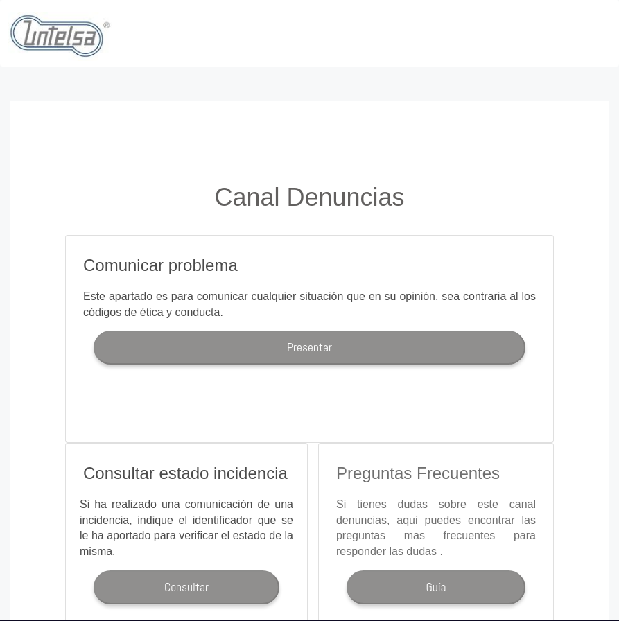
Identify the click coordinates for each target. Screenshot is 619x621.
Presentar (309, 347)
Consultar (186, 587)
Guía (436, 587)
